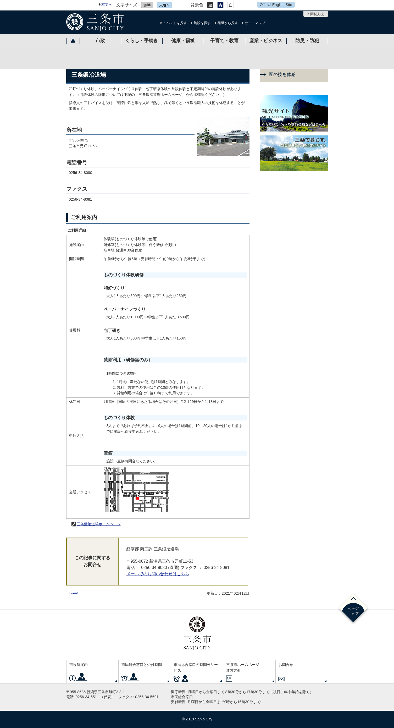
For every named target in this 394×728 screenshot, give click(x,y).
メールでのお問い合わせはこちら (157, 574)
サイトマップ (255, 23)
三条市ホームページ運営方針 (242, 667)
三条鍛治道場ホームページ (99, 524)
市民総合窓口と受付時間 (141, 665)
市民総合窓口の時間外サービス (196, 667)
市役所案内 (78, 665)
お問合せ (286, 665)
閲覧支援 (317, 14)
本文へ (106, 4)
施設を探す (202, 23)
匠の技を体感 (282, 74)
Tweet (73, 593)
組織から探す (228, 23)
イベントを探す (175, 23)
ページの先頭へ (353, 609)
